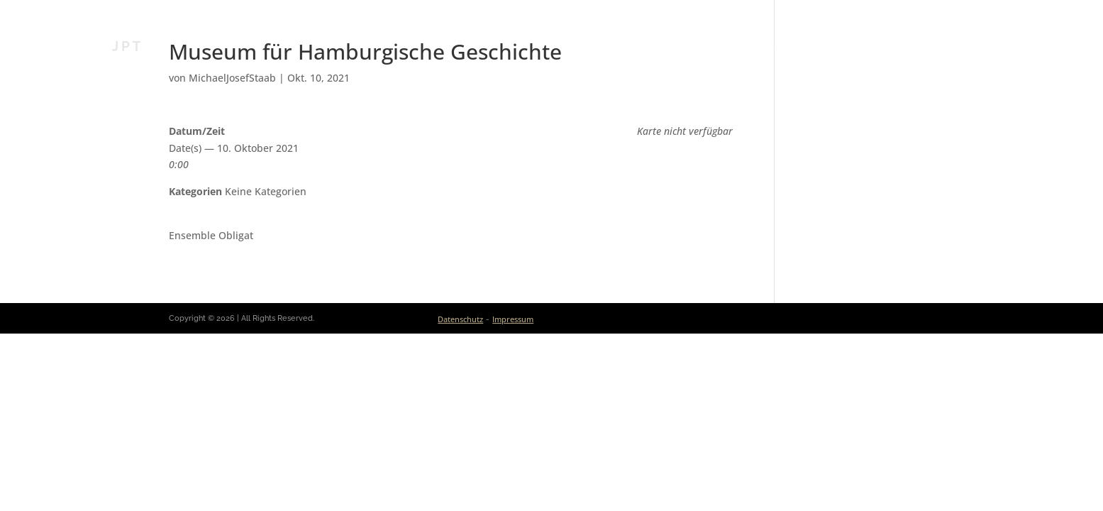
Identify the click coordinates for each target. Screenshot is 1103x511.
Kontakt (968, 46)
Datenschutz (460, 319)
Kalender (753, 46)
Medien (894, 46)
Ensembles (827, 46)
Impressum (512, 319)
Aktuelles (679, 46)
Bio (624, 46)
